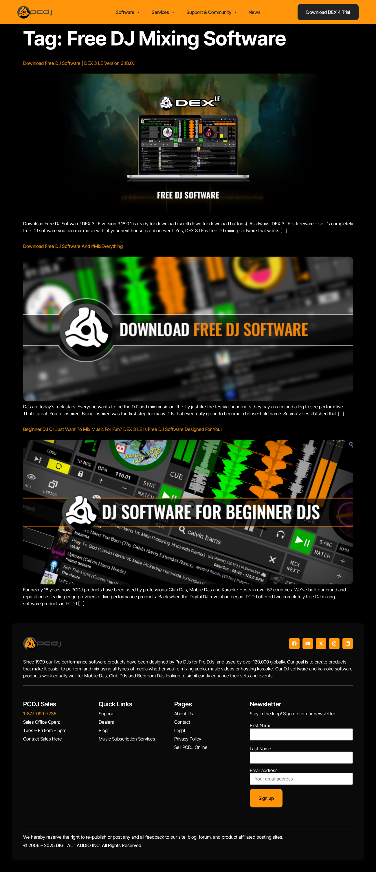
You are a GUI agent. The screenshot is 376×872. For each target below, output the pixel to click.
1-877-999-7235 (39, 713)
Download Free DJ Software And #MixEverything (73, 246)
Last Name (260, 748)
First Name (261, 725)
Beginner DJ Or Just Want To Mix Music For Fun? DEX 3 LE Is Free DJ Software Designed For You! (122, 429)
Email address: (301, 776)
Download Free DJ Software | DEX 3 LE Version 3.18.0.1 (79, 63)
